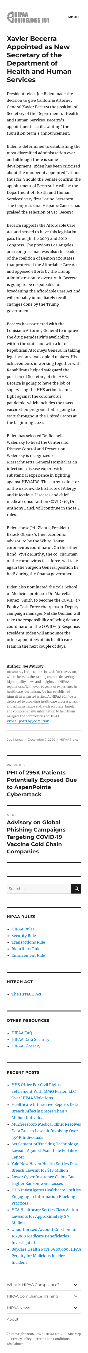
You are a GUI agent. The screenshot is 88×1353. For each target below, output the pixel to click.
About (13, 1319)
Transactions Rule (28, 942)
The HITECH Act (26, 994)
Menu (73, 17)
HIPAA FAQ (21, 1032)
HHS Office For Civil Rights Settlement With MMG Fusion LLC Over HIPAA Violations (43, 1091)
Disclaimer (15, 1344)
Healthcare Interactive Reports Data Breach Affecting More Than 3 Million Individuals (44, 1111)
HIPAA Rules (22, 929)
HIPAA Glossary (25, 1046)
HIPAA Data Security (30, 1039)
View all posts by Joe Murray (28, 721)
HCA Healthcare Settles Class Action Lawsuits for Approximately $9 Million (44, 1216)
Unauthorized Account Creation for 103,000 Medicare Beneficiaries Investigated (44, 1236)
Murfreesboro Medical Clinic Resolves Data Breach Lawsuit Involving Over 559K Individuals (46, 1131)
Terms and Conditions (53, 1339)
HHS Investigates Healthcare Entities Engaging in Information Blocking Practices (46, 1196)
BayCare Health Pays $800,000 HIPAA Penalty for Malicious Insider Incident (46, 1256)
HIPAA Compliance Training (32, 1296)
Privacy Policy (21, 1339)
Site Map (74, 1334)
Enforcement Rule (28, 955)
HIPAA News (69, 739)
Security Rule (23, 935)
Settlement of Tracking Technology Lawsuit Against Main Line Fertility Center (44, 1150)
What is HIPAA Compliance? (33, 1285)
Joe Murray (15, 739)
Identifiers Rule (25, 948)
